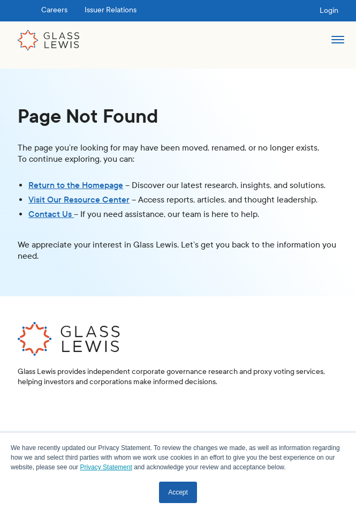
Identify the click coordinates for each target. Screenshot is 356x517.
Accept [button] (178, 492)
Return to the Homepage (75, 185)
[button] (337, 44)
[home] (49, 40)
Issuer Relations (111, 9)
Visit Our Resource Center (79, 199)
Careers (54, 9)
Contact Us (51, 214)
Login (329, 10)
